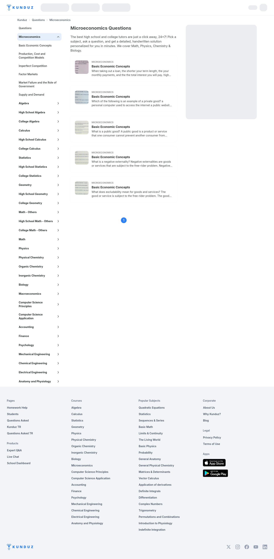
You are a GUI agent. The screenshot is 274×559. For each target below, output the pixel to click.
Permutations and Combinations (159, 516)
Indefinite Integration (152, 529)
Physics (76, 433)
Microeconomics (82, 465)
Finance (76, 491)
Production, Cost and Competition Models (32, 55)
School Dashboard (18, 463)
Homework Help (17, 407)
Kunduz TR (14, 426)
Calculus (77, 414)
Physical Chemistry (83, 439)
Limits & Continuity (151, 433)
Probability (146, 452)
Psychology (78, 497)
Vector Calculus (149, 478)
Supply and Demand (31, 94)
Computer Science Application (90, 478)
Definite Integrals (150, 491)
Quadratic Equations (152, 407)
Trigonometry (147, 510)
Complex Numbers (150, 504)
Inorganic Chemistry (84, 452)
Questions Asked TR (20, 433)
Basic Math (146, 426)
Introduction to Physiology (155, 523)
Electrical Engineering (85, 516)
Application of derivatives (155, 484)
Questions (38, 20)
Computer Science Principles (89, 471)
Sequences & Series (151, 420)
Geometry (77, 426)
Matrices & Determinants (154, 471)
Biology (76, 459)
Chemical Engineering (85, 510)
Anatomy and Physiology (87, 523)
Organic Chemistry (83, 446)
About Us (209, 407)
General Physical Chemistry (156, 465)
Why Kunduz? (212, 414)
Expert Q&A (14, 450)
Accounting (78, 484)
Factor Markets (28, 74)
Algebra (76, 407)
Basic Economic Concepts (35, 45)
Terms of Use (211, 443)
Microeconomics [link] (59, 20)
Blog (206, 420)
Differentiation (148, 497)
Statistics (77, 420)
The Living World (149, 439)
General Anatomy (150, 459)
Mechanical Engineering (86, 504)
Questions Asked (18, 420)
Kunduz (22, 20)
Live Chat (13, 456)
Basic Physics (147, 446)
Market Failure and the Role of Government (38, 84)
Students (13, 414)
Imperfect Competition (33, 65)
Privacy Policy (212, 437)
